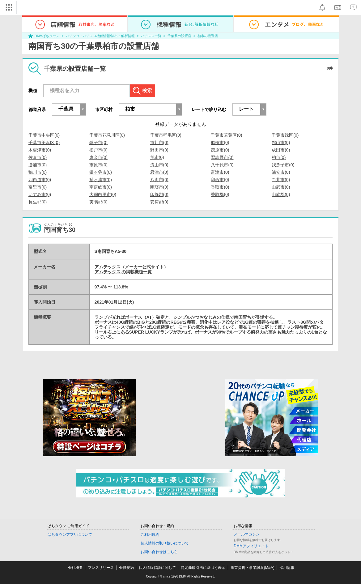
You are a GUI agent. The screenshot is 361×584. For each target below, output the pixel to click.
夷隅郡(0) (98, 202)
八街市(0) (159, 179)
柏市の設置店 (207, 36)
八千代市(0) (222, 165)
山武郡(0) (281, 194)
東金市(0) (98, 157)
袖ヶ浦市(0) (100, 179)
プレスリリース (101, 567)
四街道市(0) (39, 179)
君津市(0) (159, 172)
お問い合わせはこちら (159, 552)
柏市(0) (279, 157)
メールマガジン (247, 534)
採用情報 (286, 567)
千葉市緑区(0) (285, 135)
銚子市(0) (98, 142)
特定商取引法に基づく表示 (203, 567)
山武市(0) (281, 187)
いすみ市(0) (39, 194)
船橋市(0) (220, 142)
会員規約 (126, 567)
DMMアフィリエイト (251, 546)
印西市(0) (220, 179)
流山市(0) (159, 165)
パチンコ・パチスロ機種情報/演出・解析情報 (100, 36)
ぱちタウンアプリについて (70, 534)
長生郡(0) (37, 202)
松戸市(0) (98, 150)
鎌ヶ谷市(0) (100, 172)
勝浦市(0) (37, 165)
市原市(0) (98, 165)
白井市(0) (281, 179)
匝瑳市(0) (159, 187)
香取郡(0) (220, 194)
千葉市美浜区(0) (44, 142)
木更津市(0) (39, 150)
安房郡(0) (159, 202)
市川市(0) (159, 142)
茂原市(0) (220, 150)
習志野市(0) (222, 157)
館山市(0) (281, 142)
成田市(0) (281, 150)
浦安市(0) (281, 172)
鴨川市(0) (37, 172)
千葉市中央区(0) (44, 135)
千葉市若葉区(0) (226, 135)
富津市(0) (220, 172)
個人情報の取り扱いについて (165, 543)
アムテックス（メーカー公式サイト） (131, 266)
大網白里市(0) (102, 194)
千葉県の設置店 (179, 36)
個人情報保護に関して (157, 567)
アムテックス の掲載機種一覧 (123, 271)
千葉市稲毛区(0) (165, 135)
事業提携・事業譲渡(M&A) (252, 567)
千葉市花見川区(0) (107, 135)
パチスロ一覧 (151, 36)
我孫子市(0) (283, 165)
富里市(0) (37, 187)
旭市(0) (157, 157)
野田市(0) (159, 150)
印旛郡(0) (159, 194)
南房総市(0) (100, 187)
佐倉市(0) (37, 157)
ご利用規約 (150, 534)
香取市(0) (220, 187)
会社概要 (75, 567)
